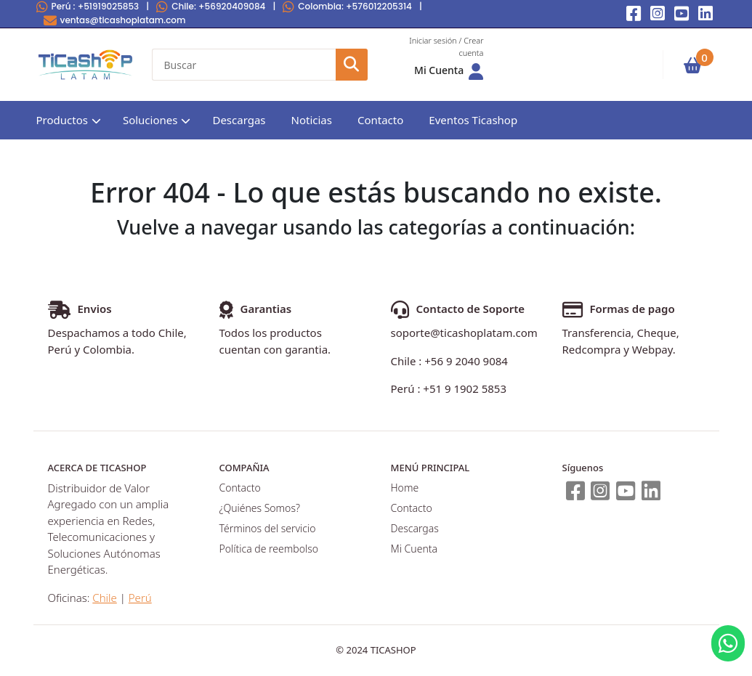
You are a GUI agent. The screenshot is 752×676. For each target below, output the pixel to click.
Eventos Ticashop (473, 120)
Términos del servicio (267, 528)
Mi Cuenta (414, 548)
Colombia (347, 6)
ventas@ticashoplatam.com (115, 20)
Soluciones (150, 120)
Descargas (238, 120)
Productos (62, 120)
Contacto (380, 120)
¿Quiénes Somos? (259, 508)
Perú (88, 6)
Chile (210, 6)
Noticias (311, 120)
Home (405, 487)
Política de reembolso (268, 548)
